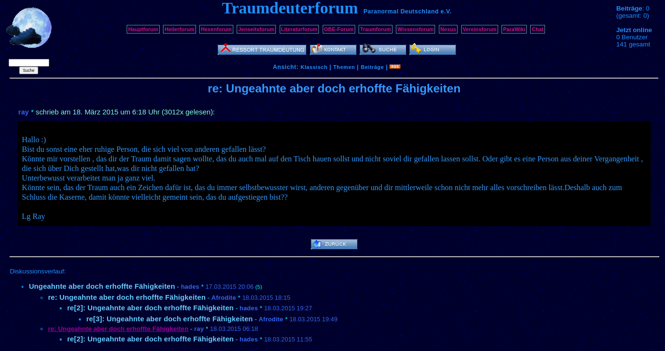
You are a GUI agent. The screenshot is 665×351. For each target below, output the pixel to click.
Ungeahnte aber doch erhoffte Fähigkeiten (102, 286)
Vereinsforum (480, 29)
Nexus (448, 29)
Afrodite (223, 297)
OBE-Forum (339, 29)
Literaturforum (299, 29)
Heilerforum (179, 29)
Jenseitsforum (256, 29)
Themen (344, 67)
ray (23, 112)
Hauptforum (143, 29)
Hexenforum (216, 29)
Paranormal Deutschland (401, 11)
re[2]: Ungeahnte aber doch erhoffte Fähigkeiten (150, 308)
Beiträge (372, 67)
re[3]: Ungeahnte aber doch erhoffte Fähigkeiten (169, 319)
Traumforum (375, 29)
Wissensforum (415, 29)
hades (190, 286)
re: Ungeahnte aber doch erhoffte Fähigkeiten (127, 297)
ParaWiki (514, 29)
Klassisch (314, 67)
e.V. (446, 11)
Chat (538, 29)
